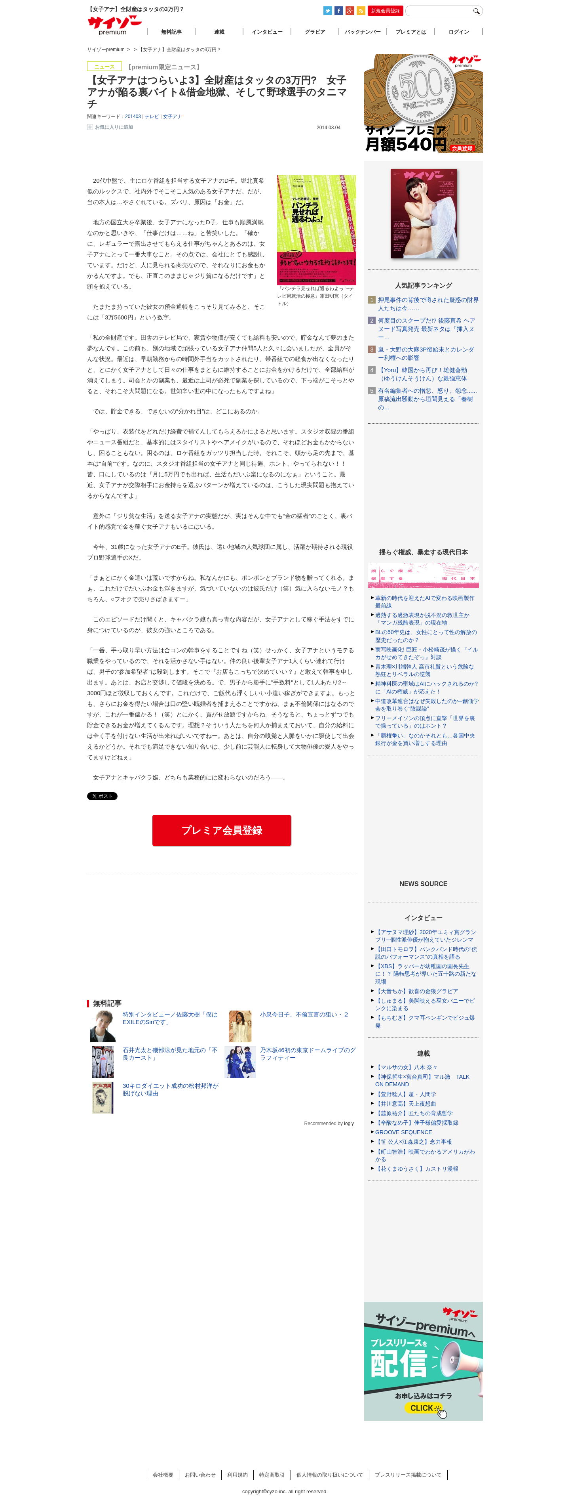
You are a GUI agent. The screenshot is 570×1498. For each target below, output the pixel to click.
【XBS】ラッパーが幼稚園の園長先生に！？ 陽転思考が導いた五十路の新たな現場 (426, 973)
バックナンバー (363, 32)
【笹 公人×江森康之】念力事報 (413, 1142)
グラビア (315, 32)
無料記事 (171, 32)
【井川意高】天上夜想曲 (405, 1104)
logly (349, 1123)
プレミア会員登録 (221, 830)
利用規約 (237, 1475)
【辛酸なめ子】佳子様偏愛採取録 (416, 1123)
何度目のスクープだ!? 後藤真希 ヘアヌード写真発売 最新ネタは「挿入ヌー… (426, 328)
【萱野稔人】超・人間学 (405, 1094)
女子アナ (172, 116)
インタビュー (267, 32)
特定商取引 (272, 1475)
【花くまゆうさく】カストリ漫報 (416, 1169)
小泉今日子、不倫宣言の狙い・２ (304, 1014)
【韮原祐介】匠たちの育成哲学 (414, 1113)
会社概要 (163, 1475)
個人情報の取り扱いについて (329, 1475)
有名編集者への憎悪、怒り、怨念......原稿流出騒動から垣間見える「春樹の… (427, 399)
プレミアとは (410, 32)
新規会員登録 (385, 10)
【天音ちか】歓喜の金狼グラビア (416, 991)
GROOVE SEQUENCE (403, 1132)
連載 (219, 32)
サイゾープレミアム (115, 25)
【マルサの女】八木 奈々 (406, 1067)
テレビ (152, 116)
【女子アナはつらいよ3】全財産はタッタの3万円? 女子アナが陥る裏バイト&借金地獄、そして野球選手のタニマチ (217, 92)
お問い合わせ (200, 1475)
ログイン (458, 32)
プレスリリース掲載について (408, 1475)
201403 (133, 116)
